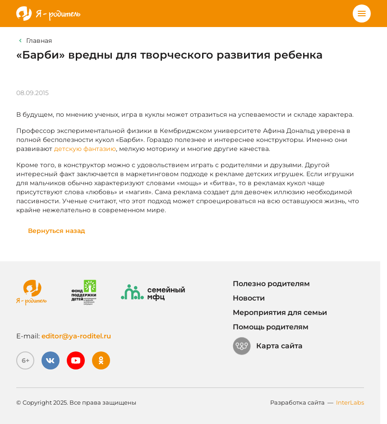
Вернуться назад (56, 230)
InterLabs (350, 402)
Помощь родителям (271, 327)
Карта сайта (268, 346)
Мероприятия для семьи (280, 312)
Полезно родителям (271, 283)
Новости (249, 298)
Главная (39, 40)
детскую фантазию (85, 149)
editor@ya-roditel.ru (76, 336)
